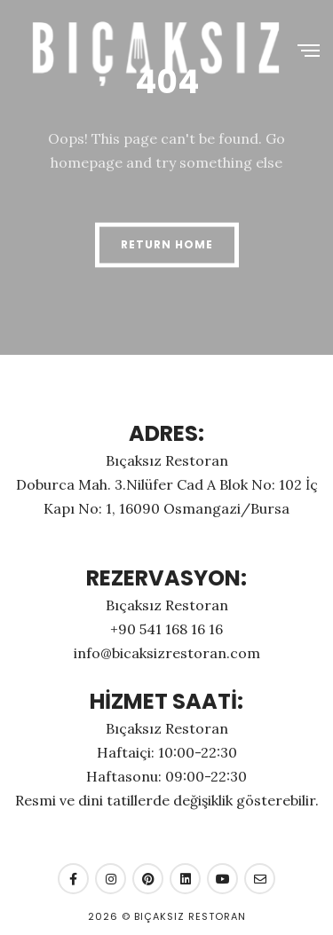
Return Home (167, 244)
